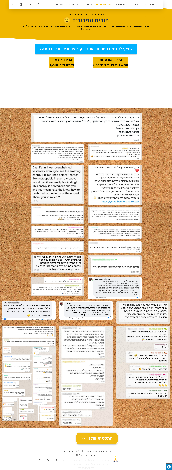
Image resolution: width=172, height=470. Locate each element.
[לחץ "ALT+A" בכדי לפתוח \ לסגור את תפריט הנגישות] (169, 466)
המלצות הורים (103, 4)
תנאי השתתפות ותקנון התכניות (98, 451)
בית (159, 4)
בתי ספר (75, 4)
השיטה (150, 4)
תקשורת (88, 4)
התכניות (122, 4)
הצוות (136, 4)
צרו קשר (59, 4)
